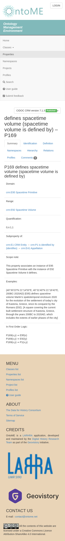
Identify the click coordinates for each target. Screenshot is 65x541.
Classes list (12, 369)
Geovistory (33, 442)
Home (6, 40)
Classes (8, 47)
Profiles (7, 75)
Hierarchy (32, 150)
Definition (48, 143)
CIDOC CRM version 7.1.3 (37, 110)
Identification (30, 143)
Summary (12, 143)
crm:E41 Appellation (32, 248)
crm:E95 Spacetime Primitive (21, 192)
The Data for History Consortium (23, 410)
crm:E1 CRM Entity (16, 244)
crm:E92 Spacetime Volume (21, 209)
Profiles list (12, 390)
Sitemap (10, 420)
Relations (49, 150)
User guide (10, 89)
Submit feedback (13, 95)
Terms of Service (15, 415)
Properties (8, 54)
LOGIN (56, 5)
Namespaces (10, 61)
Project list (11, 384)
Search (8, 82)
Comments (29, 157)
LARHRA (27, 435)
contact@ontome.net (26, 516)
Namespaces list (15, 379)
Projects (7, 68)
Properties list (13, 374)
